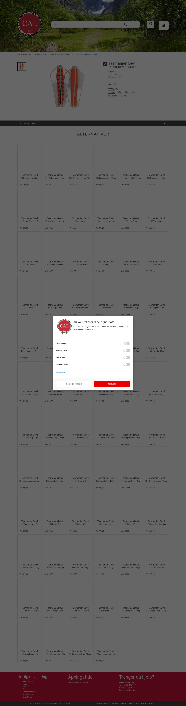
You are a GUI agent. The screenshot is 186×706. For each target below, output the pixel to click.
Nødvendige (61, 343)
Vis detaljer (60, 372)
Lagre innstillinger (74, 384)
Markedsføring (62, 364)
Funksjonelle (61, 350)
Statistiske (60, 357)
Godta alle (111, 384)
